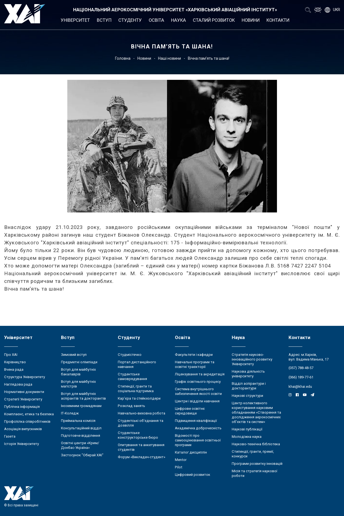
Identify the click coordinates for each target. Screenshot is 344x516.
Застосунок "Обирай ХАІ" (82, 455)
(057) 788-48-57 (301, 368)
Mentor (180, 460)
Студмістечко (130, 355)
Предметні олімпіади (79, 362)
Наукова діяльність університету (248, 373)
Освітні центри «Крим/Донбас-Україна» (80, 445)
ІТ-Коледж (70, 413)
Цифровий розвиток (192, 475)
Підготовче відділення (80, 435)
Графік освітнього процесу (198, 382)
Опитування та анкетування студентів (141, 447)
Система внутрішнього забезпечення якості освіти (198, 391)
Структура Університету (24, 377)
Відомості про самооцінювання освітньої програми (198, 440)
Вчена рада (13, 369)
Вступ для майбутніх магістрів (78, 384)
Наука (178, 20)
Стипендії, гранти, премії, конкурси (253, 453)
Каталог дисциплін (191, 452)
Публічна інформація (22, 407)
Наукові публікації (247, 429)
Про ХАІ (10, 355)
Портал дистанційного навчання (137, 364)
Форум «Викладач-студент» (141, 457)
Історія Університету (21, 444)
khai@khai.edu (300, 386)
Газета (9, 436)
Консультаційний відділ (81, 428)
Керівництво (15, 362)
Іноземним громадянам (81, 406)
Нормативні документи (24, 392)
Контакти (277, 20)
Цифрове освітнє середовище (190, 410)
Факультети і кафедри (194, 355)
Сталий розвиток (214, 20)
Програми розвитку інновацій (257, 464)
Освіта (156, 20)
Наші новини (169, 58)
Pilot (178, 467)
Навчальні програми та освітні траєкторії (194, 364)
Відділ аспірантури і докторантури (249, 385)
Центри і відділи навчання (197, 401)
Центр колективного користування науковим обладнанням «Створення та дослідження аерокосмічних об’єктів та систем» (256, 412)
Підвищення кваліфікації (196, 421)
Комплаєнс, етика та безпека (29, 414)
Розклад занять (131, 406)
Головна (122, 58)
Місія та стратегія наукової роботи (254, 473)
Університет (75, 20)
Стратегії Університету (23, 399)
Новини (251, 20)
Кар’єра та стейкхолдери (139, 398)
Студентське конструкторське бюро (138, 435)
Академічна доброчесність (198, 428)
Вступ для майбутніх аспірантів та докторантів (83, 396)
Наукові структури (247, 396)
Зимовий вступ (74, 355)
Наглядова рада (18, 384)
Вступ (104, 20)
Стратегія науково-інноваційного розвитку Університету (252, 359)
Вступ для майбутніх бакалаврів (78, 371)
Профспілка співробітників (27, 421)
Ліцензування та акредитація (200, 374)
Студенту (130, 20)
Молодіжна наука (247, 437)
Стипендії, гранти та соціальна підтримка (136, 388)
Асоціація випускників (23, 429)
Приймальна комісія (78, 421)
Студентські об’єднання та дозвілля (140, 423)
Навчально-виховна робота (141, 413)
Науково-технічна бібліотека (256, 444)
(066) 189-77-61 (301, 377)
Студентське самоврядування (132, 376)
